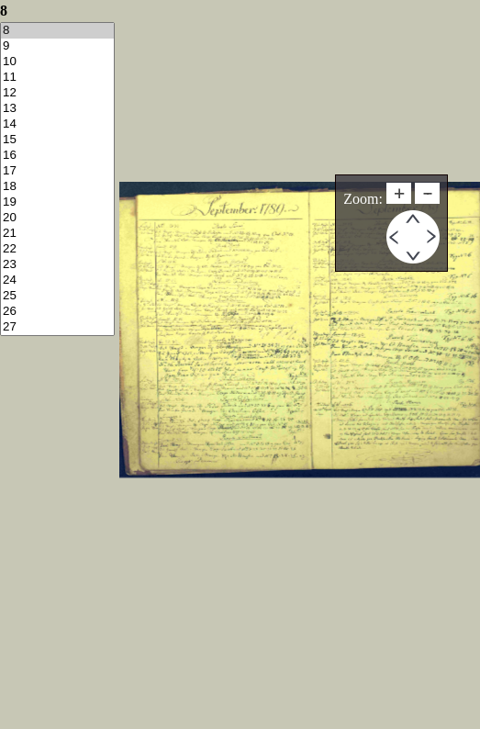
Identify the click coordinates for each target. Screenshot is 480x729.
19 (57, 202)
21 (57, 233)
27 (57, 327)
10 (57, 62)
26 (57, 312)
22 (57, 249)
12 (57, 93)
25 (57, 296)
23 (57, 265)
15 (57, 140)
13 (57, 109)
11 (57, 77)
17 (57, 171)
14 (57, 124)
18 (57, 187)
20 (57, 218)
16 (57, 155)
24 (57, 280)
